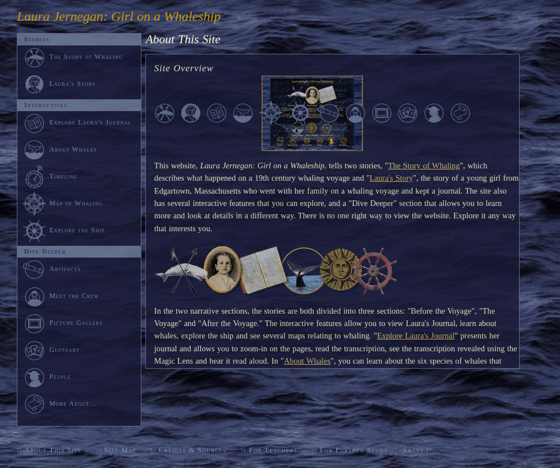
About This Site (53, 450)
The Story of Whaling (424, 165)
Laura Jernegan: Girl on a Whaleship (119, 16)
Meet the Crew (60, 296)
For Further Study (354, 450)
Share (413, 450)
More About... (59, 403)
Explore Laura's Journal (416, 335)
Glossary (51, 350)
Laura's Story (391, 177)
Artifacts (51, 269)
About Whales (307, 360)
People (46, 376)
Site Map (120, 450)
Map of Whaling (62, 203)
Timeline (49, 176)
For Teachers (273, 450)
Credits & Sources (193, 450)
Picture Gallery (62, 323)
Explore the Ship (63, 230)
